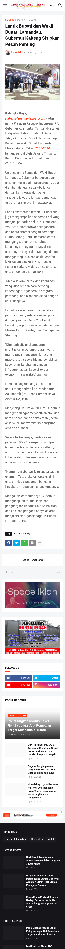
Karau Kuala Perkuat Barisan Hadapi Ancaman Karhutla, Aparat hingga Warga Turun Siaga (42, 902)
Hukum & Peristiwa (16, 839)
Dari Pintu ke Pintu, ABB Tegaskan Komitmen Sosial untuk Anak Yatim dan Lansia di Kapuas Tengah (43, 749)
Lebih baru (9, 572)
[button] (5, 5)
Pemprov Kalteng (26, 20)
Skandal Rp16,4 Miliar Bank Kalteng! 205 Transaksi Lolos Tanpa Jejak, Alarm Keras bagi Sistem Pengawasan (43, 791)
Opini (51, 839)
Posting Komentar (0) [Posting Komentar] (32, 560)
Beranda (9, 20)
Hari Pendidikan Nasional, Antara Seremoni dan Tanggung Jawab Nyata (43, 860)
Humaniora (37, 839)
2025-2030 (42, 148)
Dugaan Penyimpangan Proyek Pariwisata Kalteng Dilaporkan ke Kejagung (42, 769)
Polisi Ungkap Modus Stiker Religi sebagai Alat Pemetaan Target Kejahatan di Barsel (42, 931)
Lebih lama (55, 572)
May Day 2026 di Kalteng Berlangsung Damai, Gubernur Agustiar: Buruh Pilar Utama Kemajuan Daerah (42, 880)
